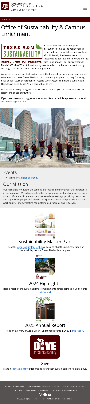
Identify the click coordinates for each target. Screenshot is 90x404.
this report (77, 330)
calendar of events (27, 177)
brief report (45, 292)
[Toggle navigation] (85, 8)
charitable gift (18, 368)
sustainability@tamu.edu (13, 101)
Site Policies (67, 399)
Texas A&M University (50, 399)
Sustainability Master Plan (30, 246)
